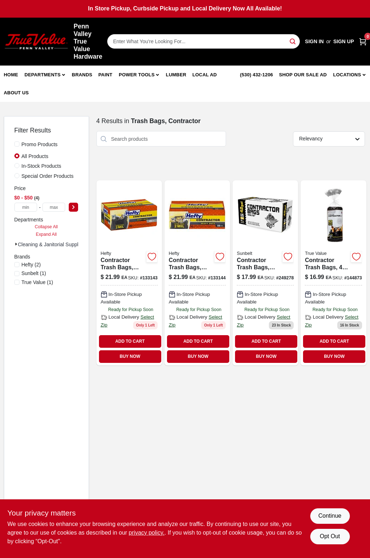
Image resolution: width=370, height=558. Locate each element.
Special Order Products (48, 176)
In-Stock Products (42, 166)
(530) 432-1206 (256, 74)
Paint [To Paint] (105, 74)
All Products (35, 156)
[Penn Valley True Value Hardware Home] (36, 41)
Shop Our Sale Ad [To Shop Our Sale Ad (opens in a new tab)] (303, 74)
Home (11, 74)
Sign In (314, 41)
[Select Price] (73, 207)
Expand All (46, 234)
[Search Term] (203, 41)
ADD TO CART (130, 341)
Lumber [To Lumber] (176, 74)
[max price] (54, 207)
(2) (31, 264)
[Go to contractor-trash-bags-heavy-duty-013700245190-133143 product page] (129, 272)
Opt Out (330, 536)
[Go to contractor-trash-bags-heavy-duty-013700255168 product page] (197, 272)
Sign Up (343, 41)
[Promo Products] (16, 144)
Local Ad (204, 74)
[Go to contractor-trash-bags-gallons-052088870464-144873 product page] (333, 272)
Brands (82, 74)
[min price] (25, 207)
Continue (329, 516)
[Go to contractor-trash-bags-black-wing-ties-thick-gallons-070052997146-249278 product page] (265, 272)
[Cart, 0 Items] (362, 41)
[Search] (293, 41)
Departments (42, 74)
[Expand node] (16, 244)
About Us (16, 92)
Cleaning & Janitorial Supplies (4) (55, 244)
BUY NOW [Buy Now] (129, 356)
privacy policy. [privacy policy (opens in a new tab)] (146, 533)
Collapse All (46, 226)
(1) (34, 273)
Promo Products (40, 144)
